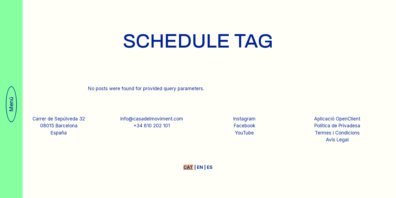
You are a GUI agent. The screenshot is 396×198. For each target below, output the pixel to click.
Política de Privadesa (337, 125)
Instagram (244, 119)
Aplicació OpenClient (337, 119)
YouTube (244, 133)
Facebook (244, 125)
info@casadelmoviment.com (151, 119)
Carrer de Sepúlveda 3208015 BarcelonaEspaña (58, 126)
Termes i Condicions (337, 133)
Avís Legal (337, 139)
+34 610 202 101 (151, 125)
